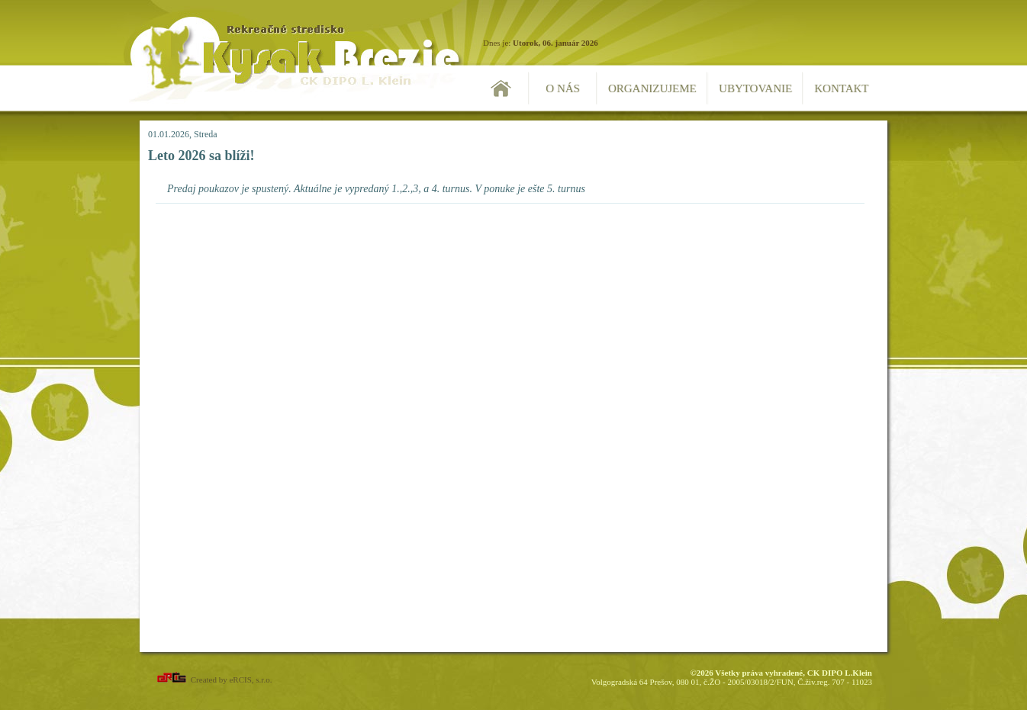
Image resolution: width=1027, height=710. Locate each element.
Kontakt (841, 88)
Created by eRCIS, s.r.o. (213, 679)
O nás (563, 88)
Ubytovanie (755, 88)
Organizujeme (652, 88)
